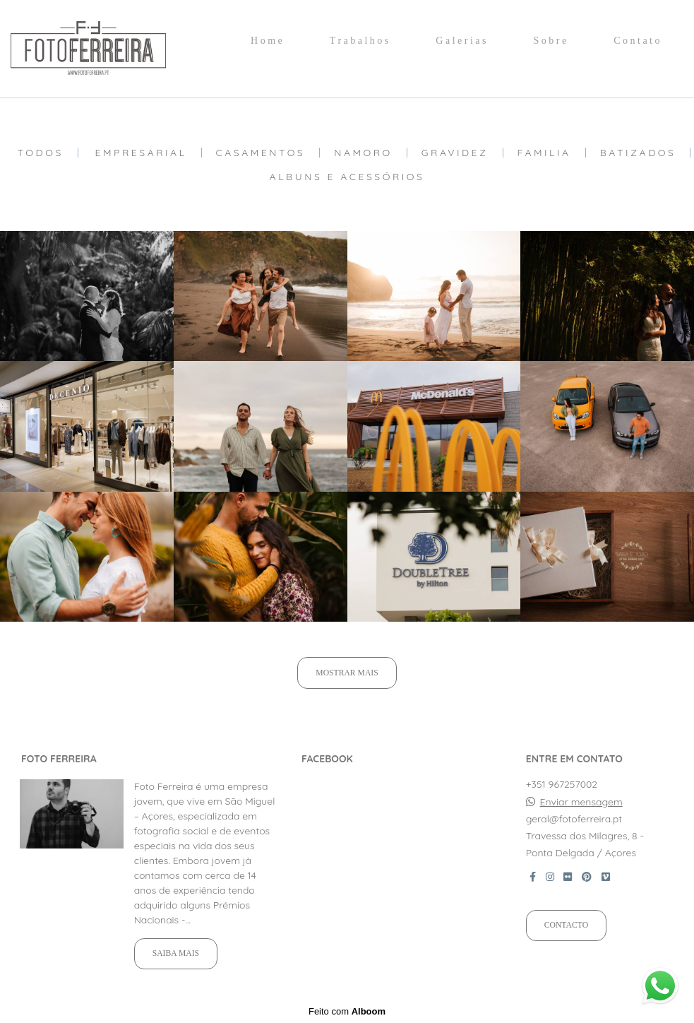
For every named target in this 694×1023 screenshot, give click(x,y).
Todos (41, 153)
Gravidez (455, 153)
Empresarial (141, 153)
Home (268, 40)
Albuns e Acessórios (347, 177)
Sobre (550, 40)
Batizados (638, 153)
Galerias (462, 40)
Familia (544, 153)
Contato (638, 40)
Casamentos (261, 153)
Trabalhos (360, 40)
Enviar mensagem (581, 802)
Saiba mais (175, 953)
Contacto (566, 925)
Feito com (347, 1011)
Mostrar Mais (347, 673)
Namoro (363, 153)
